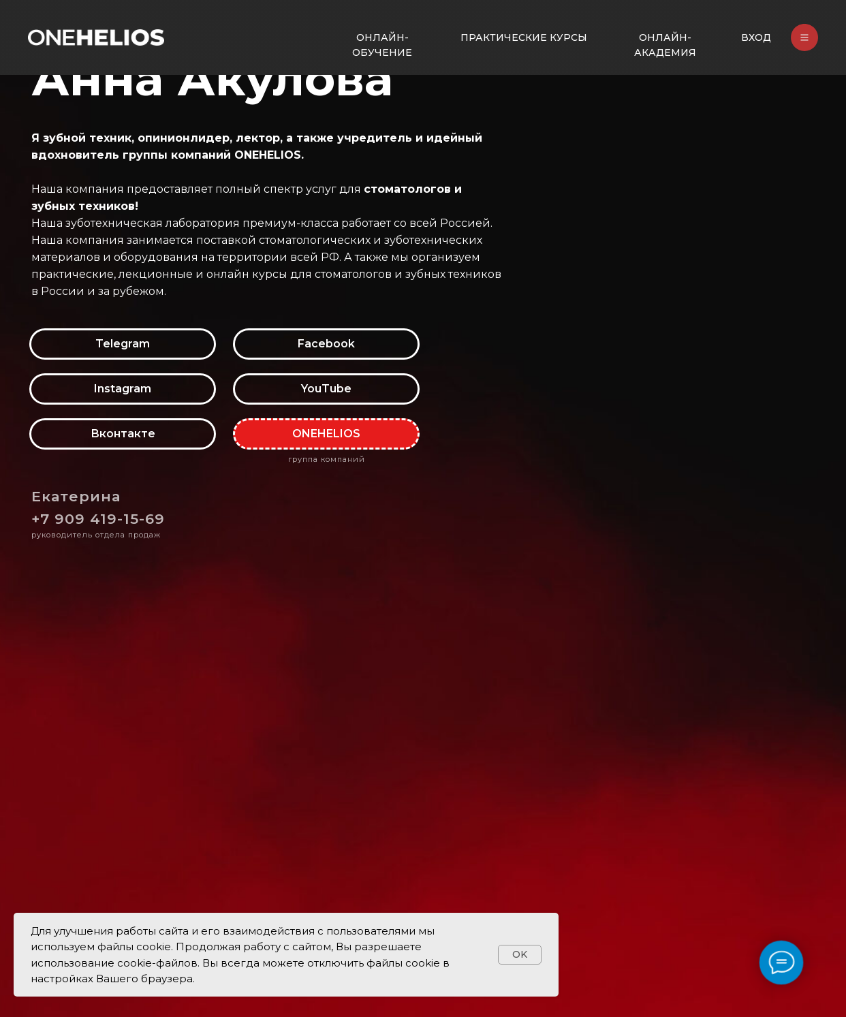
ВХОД (756, 37)
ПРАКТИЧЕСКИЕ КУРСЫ (523, 37)
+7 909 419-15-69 (98, 518)
